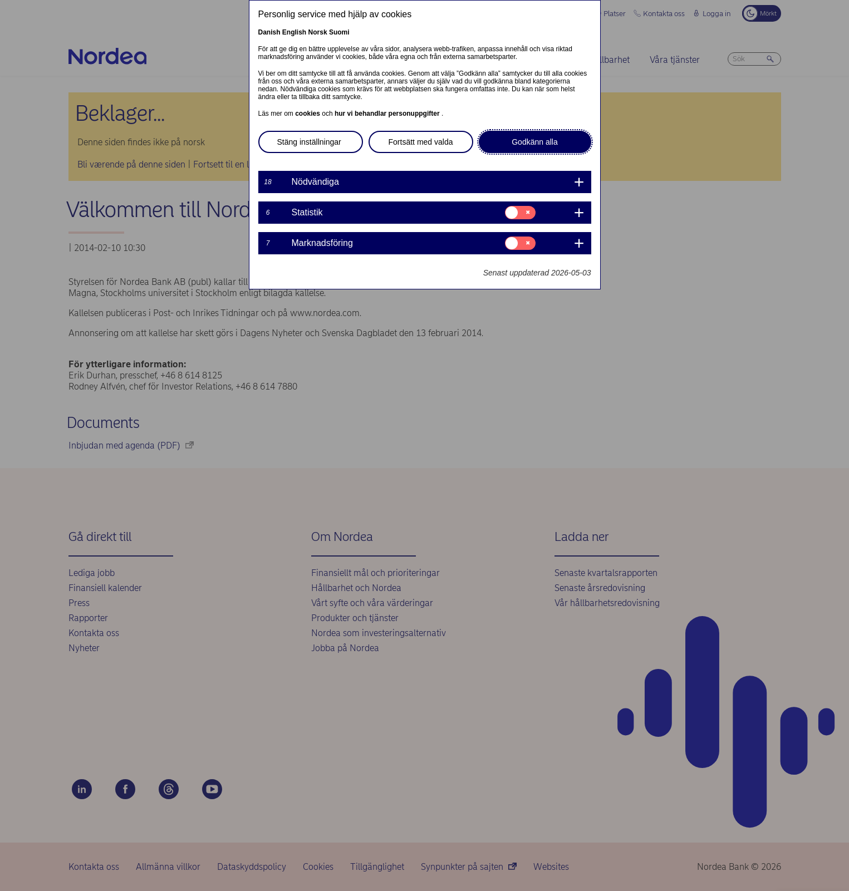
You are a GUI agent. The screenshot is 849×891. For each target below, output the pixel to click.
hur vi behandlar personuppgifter (388, 113)
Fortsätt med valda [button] (421, 141)
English (294, 32)
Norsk (317, 32)
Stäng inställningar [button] (309, 141)
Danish (269, 32)
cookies (308, 113)
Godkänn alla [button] (535, 141)
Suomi (339, 32)
